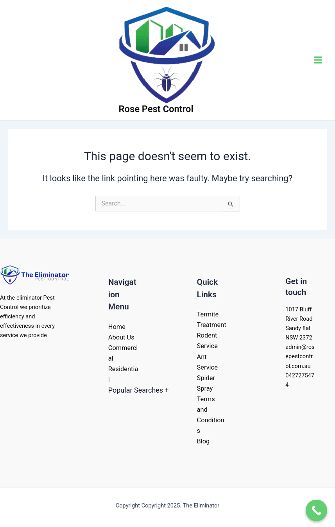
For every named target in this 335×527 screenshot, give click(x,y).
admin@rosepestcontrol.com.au (299, 356)
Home (116, 326)
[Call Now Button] (316, 510)
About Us (121, 337)
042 (290, 375)
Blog (203, 441)
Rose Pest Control (156, 109)
